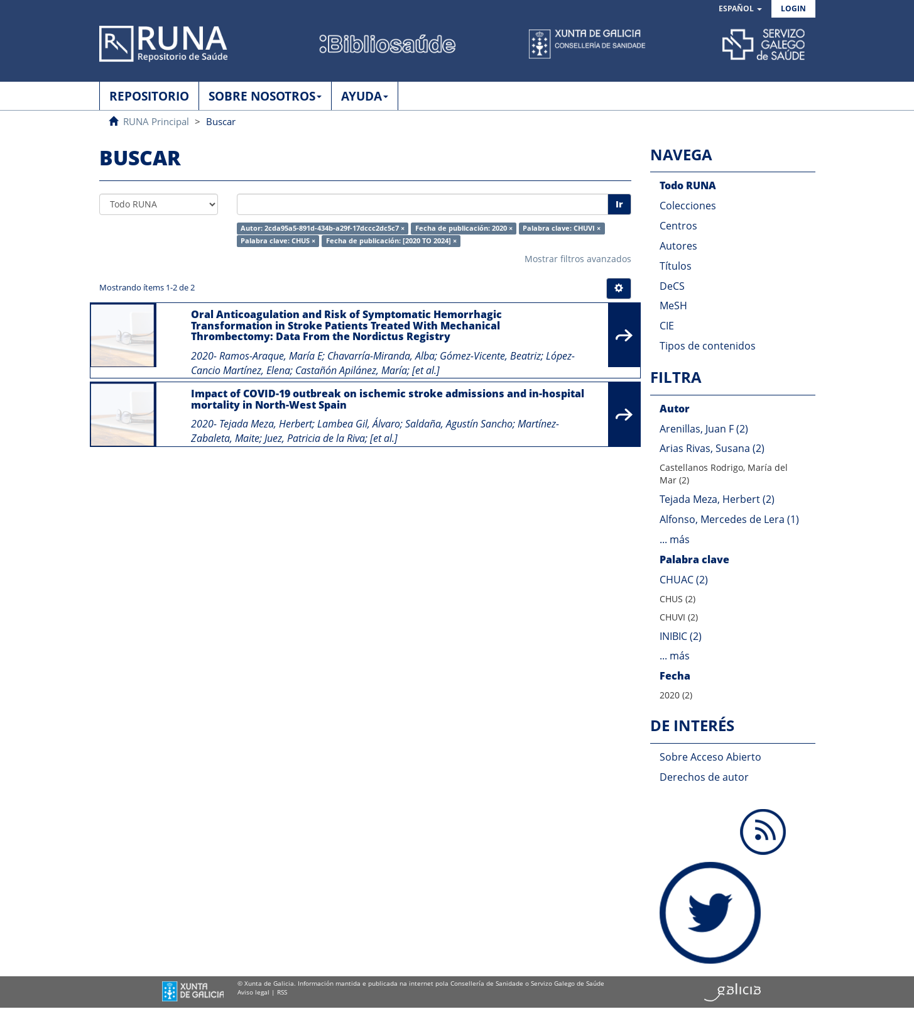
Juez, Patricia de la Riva (314, 438)
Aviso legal (253, 992)
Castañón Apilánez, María (351, 370)
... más (675, 539)
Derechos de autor (704, 777)
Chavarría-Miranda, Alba (381, 356)
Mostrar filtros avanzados (578, 259)
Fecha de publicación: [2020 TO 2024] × (391, 240)
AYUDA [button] (364, 96)
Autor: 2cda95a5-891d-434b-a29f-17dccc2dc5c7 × (323, 228)
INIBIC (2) (681, 636)
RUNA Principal (156, 121)
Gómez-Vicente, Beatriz (490, 356)
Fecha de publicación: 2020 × (464, 228)
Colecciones (688, 205)
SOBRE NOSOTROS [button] (265, 96)
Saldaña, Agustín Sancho (459, 424)
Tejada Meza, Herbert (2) (717, 499)
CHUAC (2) (684, 580)
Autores (678, 246)
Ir (619, 204)
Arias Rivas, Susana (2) (712, 448)
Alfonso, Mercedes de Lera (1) (729, 519)
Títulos (676, 266)
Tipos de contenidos (708, 346)
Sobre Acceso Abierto (710, 757)
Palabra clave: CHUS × (278, 240)
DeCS (672, 286)
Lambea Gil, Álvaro (358, 424)
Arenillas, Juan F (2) (704, 429)
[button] (740, 9)
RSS (282, 992)
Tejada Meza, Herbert (265, 424)
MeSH (673, 305)
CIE (667, 326)
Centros (678, 226)
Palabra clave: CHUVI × (562, 228)
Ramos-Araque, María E (270, 356)
